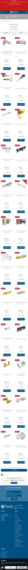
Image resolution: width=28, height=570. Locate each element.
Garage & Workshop (19, 520)
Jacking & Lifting (18, 527)
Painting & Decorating (19, 535)
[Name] (14, 492)
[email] (14, 495)
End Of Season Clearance (20, 546)
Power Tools (17, 536)
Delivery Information (5, 552)
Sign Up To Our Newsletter (14, 488)
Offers (16, 515)
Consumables (17, 519)
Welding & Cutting (18, 544)
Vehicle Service (18, 543)
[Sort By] (7, 33)
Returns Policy (3, 553)
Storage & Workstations (19, 541)
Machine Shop (17, 533)
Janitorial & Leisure (18, 528)
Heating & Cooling (18, 525)
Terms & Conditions (4, 556)
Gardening (17, 522)
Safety (16, 538)
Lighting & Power (18, 530)
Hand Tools (17, 523)
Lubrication (17, 531)
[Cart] (26, 12)
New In (16, 514)
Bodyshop (17, 517)
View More (14, 470)
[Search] (3, 12)
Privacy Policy (3, 555)
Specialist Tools (18, 539)
